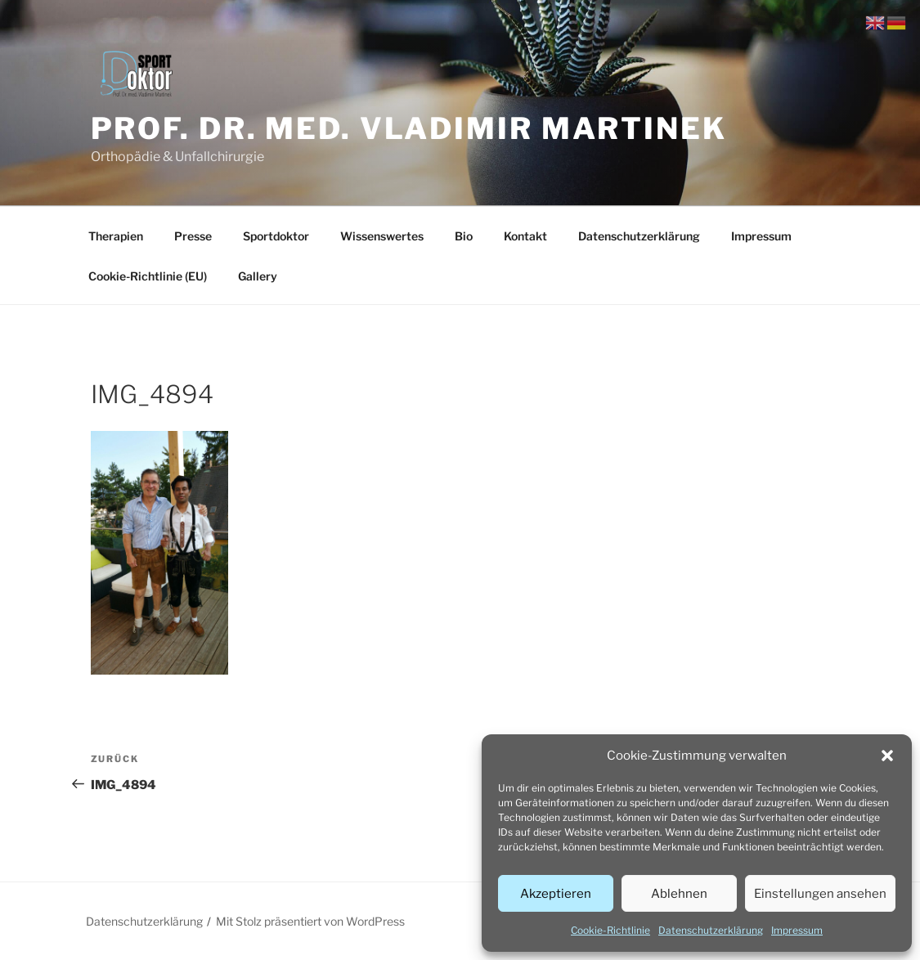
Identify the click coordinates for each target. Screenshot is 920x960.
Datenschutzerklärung (710, 930)
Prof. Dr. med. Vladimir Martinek (409, 128)
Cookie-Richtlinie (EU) (147, 276)
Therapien (115, 236)
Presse (193, 236)
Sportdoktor (276, 236)
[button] (887, 755)
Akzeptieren (555, 893)
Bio (464, 236)
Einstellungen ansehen (820, 893)
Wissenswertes (382, 236)
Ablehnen (679, 893)
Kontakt (525, 236)
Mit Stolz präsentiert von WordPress (310, 921)
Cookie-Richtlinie (610, 930)
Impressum (797, 930)
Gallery (257, 276)
